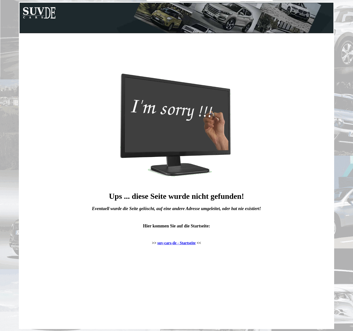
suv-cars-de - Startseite (176, 243)
